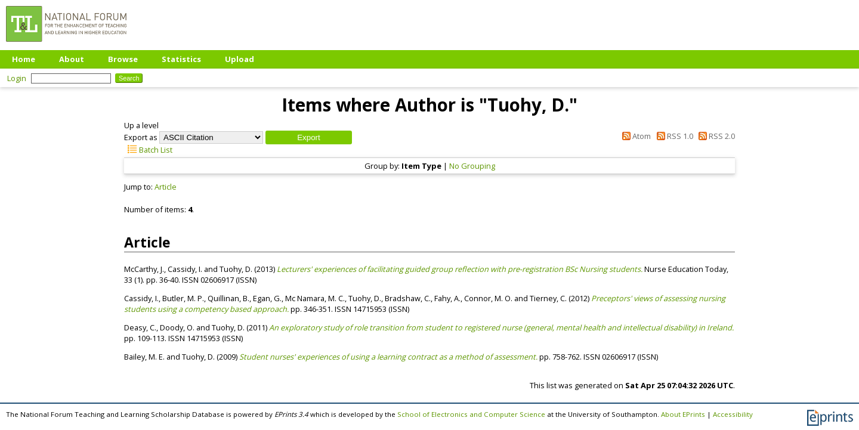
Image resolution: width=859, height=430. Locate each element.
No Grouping (472, 165)
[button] (308, 137)
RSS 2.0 (715, 136)
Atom (635, 136)
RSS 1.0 (673, 136)
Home (23, 59)
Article (166, 186)
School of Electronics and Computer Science (471, 414)
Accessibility (733, 414)
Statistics (181, 59)
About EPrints (683, 414)
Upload (239, 59)
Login (16, 78)
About (71, 59)
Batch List (148, 149)
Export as (140, 137)
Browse (123, 59)
